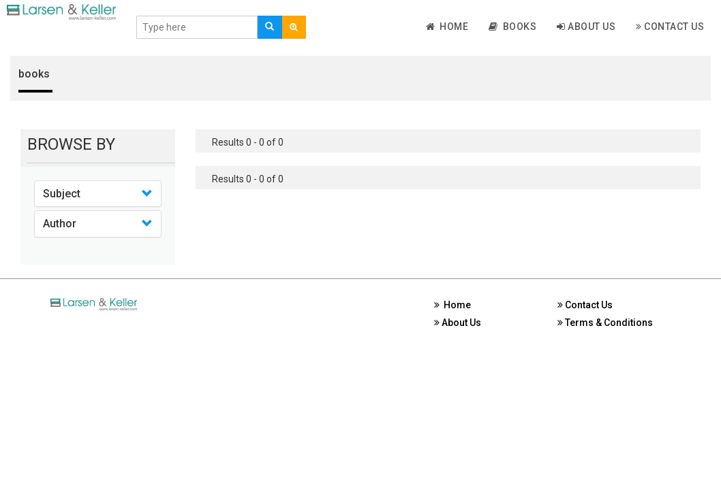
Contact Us (670, 26)
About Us (586, 26)
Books (512, 26)
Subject (61, 193)
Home (447, 26)
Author (59, 223)
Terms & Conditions (605, 322)
